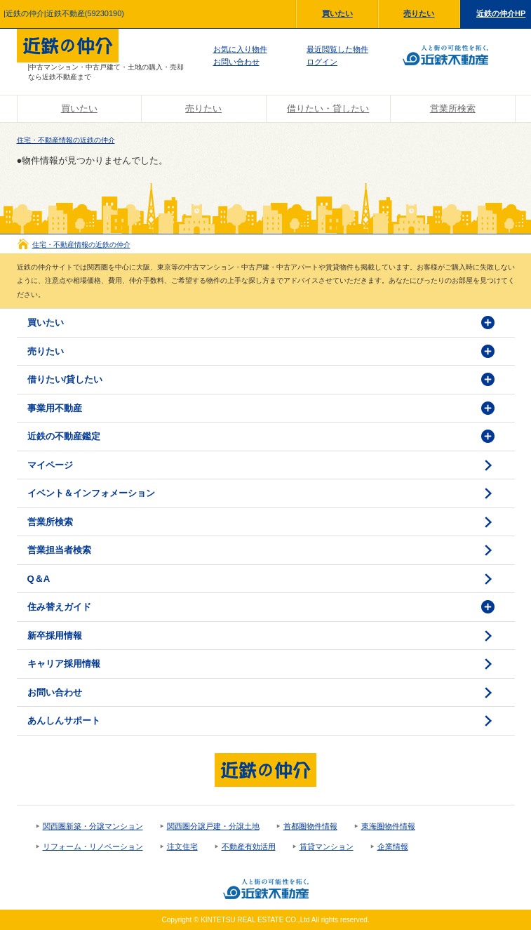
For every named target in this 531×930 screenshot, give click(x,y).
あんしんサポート (63, 720)
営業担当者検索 (59, 550)
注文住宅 (182, 846)
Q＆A (39, 578)
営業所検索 (453, 108)
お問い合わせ (236, 62)
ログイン (322, 62)
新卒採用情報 (54, 635)
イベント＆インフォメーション (91, 493)
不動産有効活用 (249, 846)
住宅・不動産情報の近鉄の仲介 (66, 140)
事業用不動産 (54, 408)
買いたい (337, 13)
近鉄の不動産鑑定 (63, 436)
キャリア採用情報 (63, 663)
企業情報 (392, 846)
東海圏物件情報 (388, 826)
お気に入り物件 (240, 49)
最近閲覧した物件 (337, 49)
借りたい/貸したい (65, 379)
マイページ (50, 465)
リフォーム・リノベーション (93, 846)
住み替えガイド (59, 607)
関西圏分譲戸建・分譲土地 (213, 826)
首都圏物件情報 (310, 826)
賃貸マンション (327, 846)
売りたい (418, 13)
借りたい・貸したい (328, 108)
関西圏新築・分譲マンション (93, 826)
